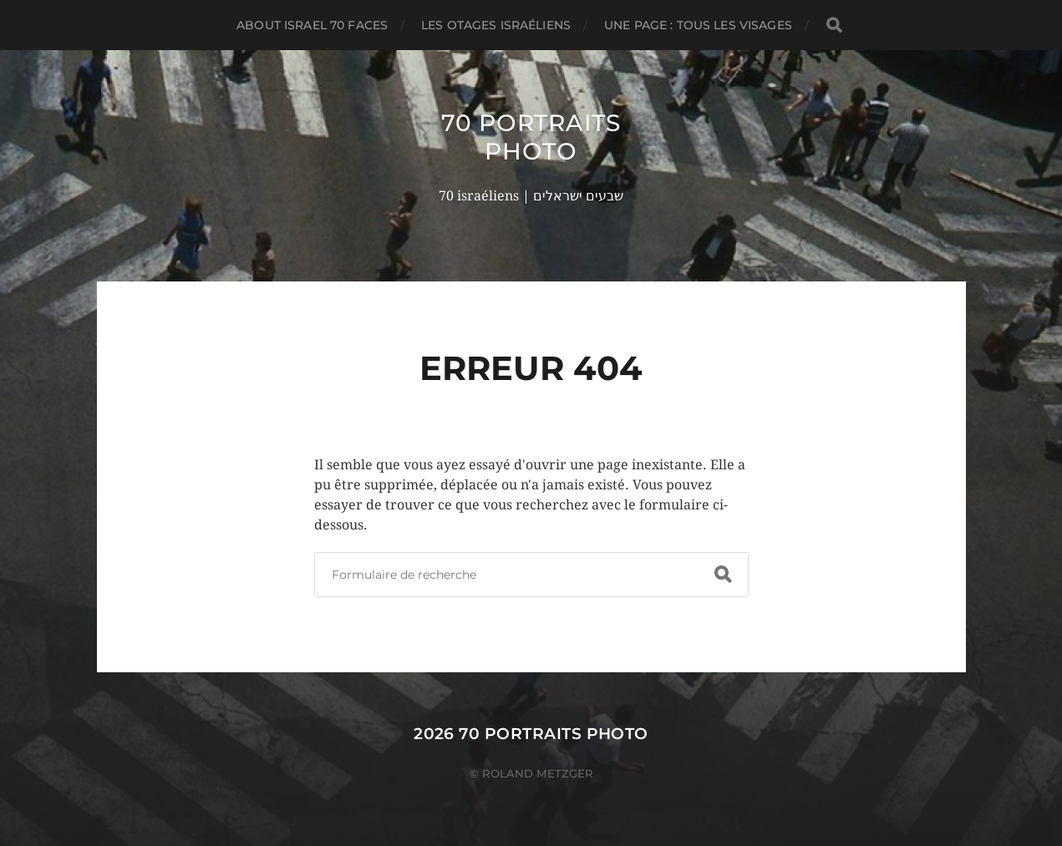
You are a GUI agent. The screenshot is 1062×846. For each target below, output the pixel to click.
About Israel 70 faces (312, 25)
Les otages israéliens (496, 25)
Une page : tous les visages (698, 25)
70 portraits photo (530, 137)
